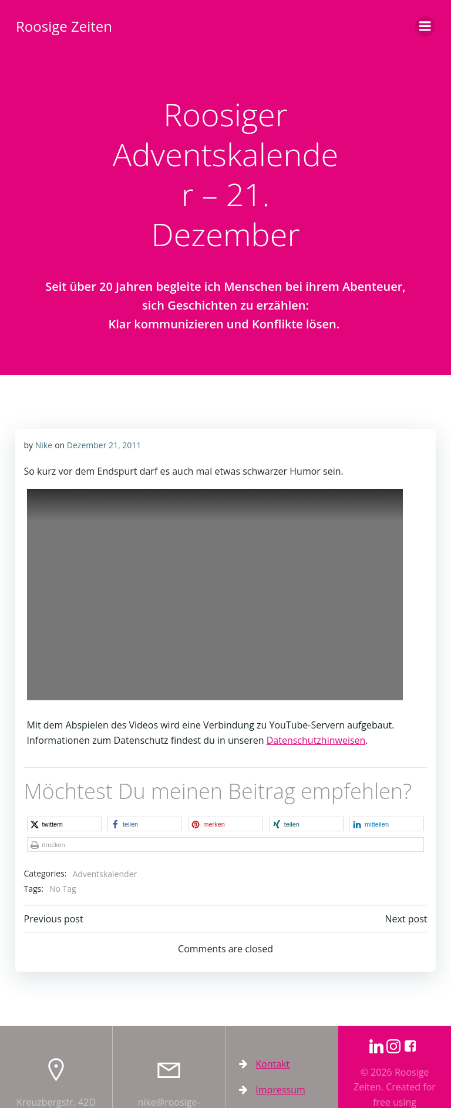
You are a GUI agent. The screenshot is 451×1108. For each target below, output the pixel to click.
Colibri (404, 1090)
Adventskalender (104, 852)
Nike (42, 443)
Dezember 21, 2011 (103, 443)
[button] (56, 822)
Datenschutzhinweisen (315, 739)
